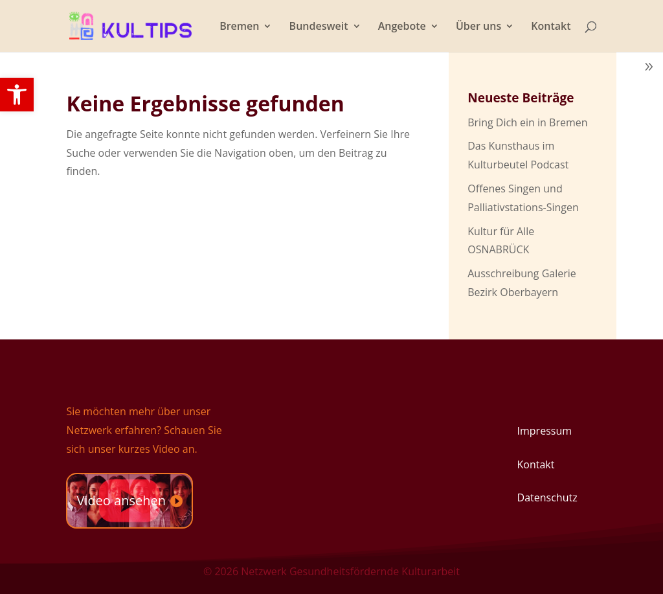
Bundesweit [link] (318, 27)
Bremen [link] (239, 27)
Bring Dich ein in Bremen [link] (527, 122)
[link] (17, 94)
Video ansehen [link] (121, 500)
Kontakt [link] (550, 27)
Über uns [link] (478, 27)
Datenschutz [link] (547, 497)
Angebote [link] (402, 27)
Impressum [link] (544, 431)
